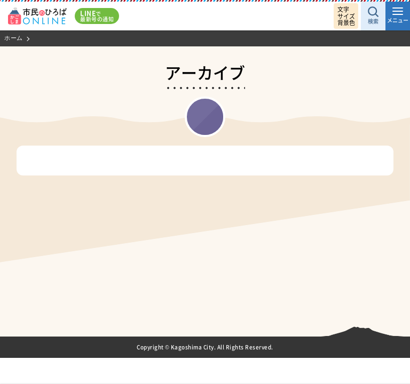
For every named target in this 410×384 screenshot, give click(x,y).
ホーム (13, 38)
